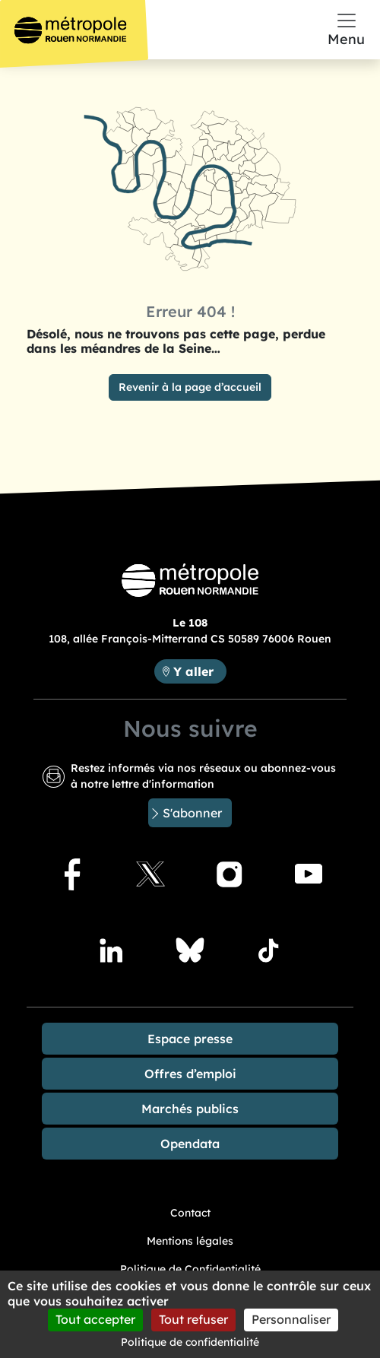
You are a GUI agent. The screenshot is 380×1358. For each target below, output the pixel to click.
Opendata (190, 1143)
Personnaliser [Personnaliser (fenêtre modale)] (291, 1319)
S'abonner (192, 812)
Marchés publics (190, 1108)
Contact (190, 1213)
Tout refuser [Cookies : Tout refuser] (193, 1319)
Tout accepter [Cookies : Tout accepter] (95, 1319)
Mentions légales (190, 1241)
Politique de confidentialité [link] (190, 1342)
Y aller (199, 670)
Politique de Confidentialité (190, 1269)
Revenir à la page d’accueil (190, 387)
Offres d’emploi (190, 1073)
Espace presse (190, 1038)
